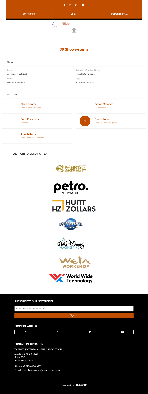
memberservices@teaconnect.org (41, 370)
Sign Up (74, 315)
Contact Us (29, 14)
